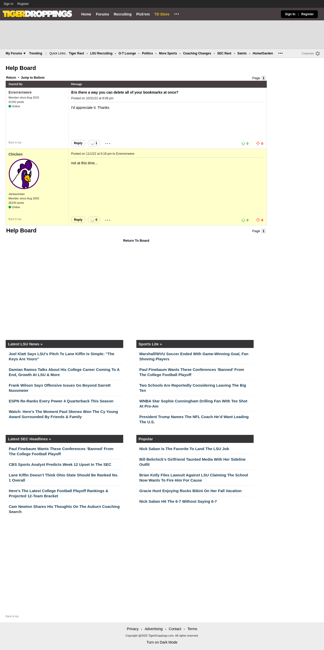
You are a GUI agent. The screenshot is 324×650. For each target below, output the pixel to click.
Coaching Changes (197, 53)
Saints (242, 53)
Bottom (39, 77)
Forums (102, 14)
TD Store (161, 14)
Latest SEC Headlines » (29, 439)
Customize (308, 53)
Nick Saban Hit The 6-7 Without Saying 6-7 (178, 501)
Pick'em (142, 14)
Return (11, 77)
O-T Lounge (127, 53)
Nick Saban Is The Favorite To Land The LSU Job (184, 448)
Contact (175, 629)
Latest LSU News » (25, 344)
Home (86, 14)
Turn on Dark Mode (161, 642)
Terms (192, 629)
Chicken (15, 154)
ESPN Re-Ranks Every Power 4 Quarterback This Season (61, 401)
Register (23, 4)
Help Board (21, 68)
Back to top (15, 142)
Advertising (154, 629)
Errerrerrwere (20, 92)
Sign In (8, 4)
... (176, 13)
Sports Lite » (150, 344)
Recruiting (122, 14)
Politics (147, 53)
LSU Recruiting (101, 53)
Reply (78, 143)
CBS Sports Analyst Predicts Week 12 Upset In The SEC (60, 464)
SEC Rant (224, 53)
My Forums (16, 53)
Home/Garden (263, 53)
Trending (35, 53)
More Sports (168, 53)
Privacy (133, 629)
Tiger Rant (76, 53)
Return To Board (136, 240)
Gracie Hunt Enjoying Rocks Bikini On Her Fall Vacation (190, 491)
